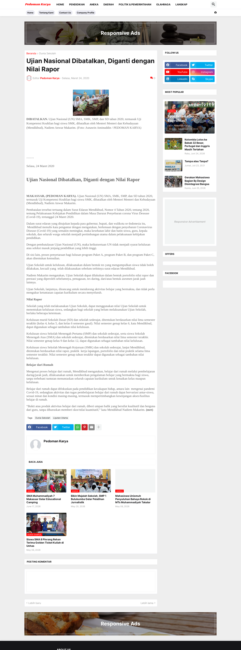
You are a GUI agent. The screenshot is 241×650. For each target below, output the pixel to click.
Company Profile (85, 12)
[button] (213, 4)
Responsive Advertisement (189, 221)
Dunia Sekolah (47, 53)
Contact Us (65, 12)
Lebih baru (34, 602)
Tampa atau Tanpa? (196, 161)
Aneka (94, 4)
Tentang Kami (46, 12)
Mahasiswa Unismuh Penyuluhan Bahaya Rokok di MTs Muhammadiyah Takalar (133, 499)
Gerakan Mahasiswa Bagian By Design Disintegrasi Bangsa (197, 180)
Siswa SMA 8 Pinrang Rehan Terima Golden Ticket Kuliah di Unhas (45, 542)
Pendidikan (77, 4)
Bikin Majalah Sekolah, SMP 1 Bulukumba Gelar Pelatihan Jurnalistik (88, 499)
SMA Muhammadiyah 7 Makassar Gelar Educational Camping (43, 499)
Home (60, 4)
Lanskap (181, 4)
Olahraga (163, 4)
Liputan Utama (60, 417)
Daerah (108, 4)
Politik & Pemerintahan (135, 4)
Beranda (31, 53)
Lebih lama (147, 602)
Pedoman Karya (56, 441)
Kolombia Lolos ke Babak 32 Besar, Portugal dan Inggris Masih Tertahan (197, 144)
